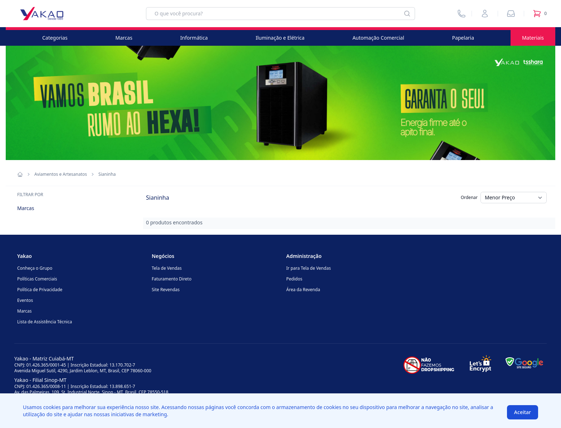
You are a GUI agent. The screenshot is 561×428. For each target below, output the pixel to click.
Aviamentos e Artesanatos (60, 174)
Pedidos (294, 279)
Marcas (124, 37)
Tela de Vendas (167, 268)
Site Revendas (166, 290)
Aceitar (522, 412)
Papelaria (463, 37)
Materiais (533, 37)
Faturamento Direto (171, 279)
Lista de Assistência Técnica (44, 322)
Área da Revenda (303, 290)
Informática (194, 37)
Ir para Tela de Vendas (308, 268)
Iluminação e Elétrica (279, 37)
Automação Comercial (378, 37)
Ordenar (469, 197)
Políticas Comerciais (37, 279)
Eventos (25, 300)
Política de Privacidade (39, 290)
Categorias (55, 37)
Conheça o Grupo (34, 268)
